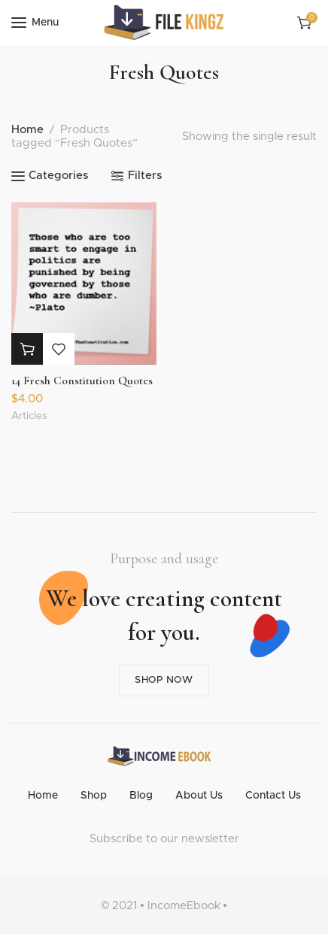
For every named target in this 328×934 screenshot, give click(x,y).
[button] (27, 349)
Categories (58, 175)
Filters (145, 175)
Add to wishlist (58, 349)
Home (27, 129)
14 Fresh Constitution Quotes (82, 380)
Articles (29, 416)
